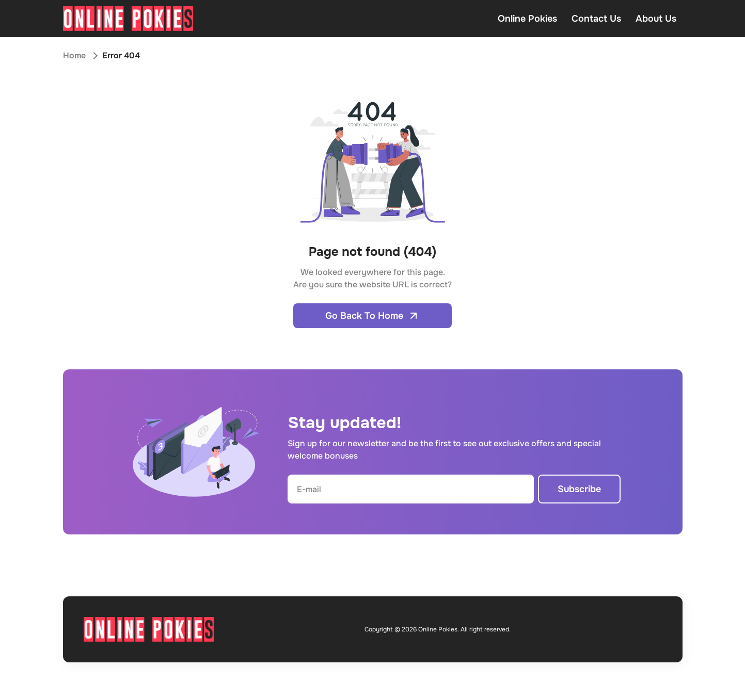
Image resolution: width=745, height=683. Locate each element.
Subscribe (579, 489)
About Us (656, 18)
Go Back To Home (372, 316)
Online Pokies (527, 18)
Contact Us (596, 18)
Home (74, 55)
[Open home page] (128, 18)
